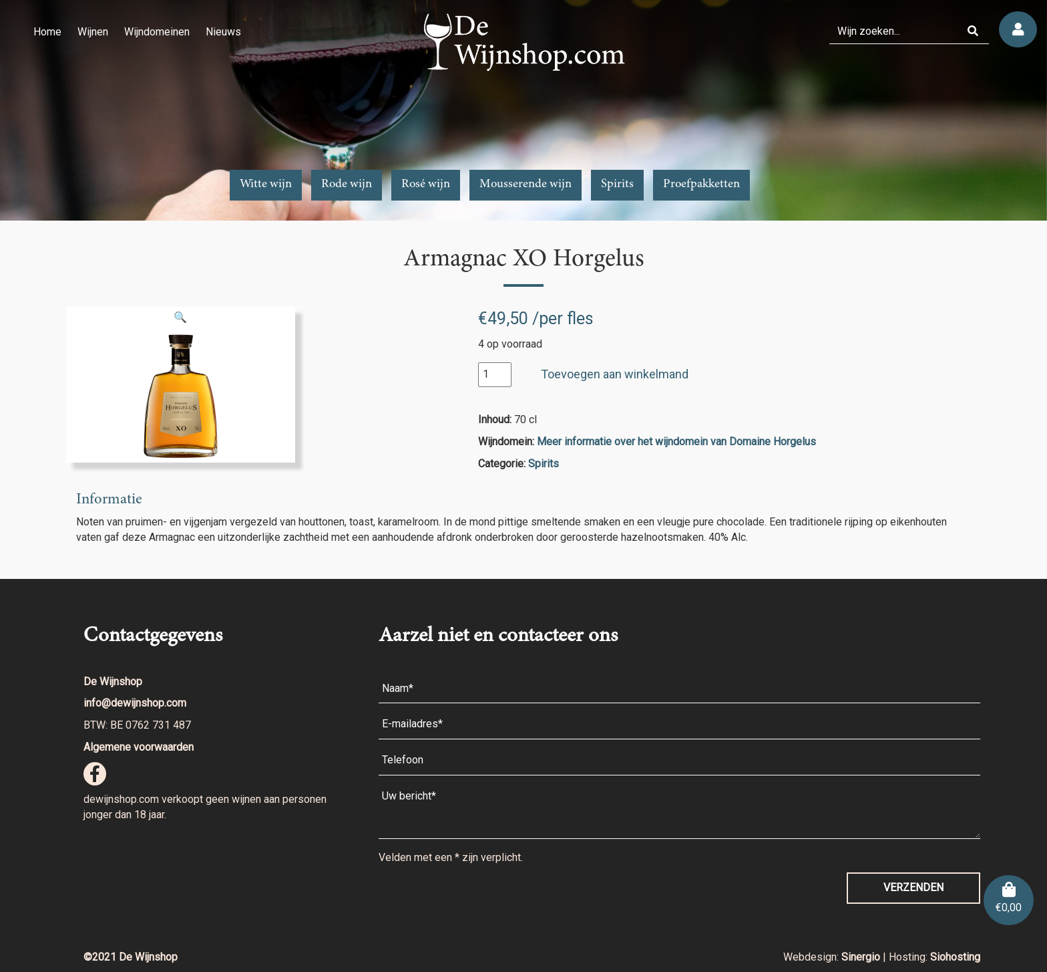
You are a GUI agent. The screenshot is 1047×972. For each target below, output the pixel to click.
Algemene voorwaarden (138, 747)
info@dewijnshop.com (134, 703)
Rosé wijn (425, 184)
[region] (523, 110)
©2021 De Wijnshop (130, 957)
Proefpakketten (701, 184)
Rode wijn (346, 184)
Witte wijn (266, 184)
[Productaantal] (494, 374)
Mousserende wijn (525, 184)
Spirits (617, 184)
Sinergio (862, 957)
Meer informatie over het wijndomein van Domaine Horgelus (676, 441)
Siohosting (955, 957)
